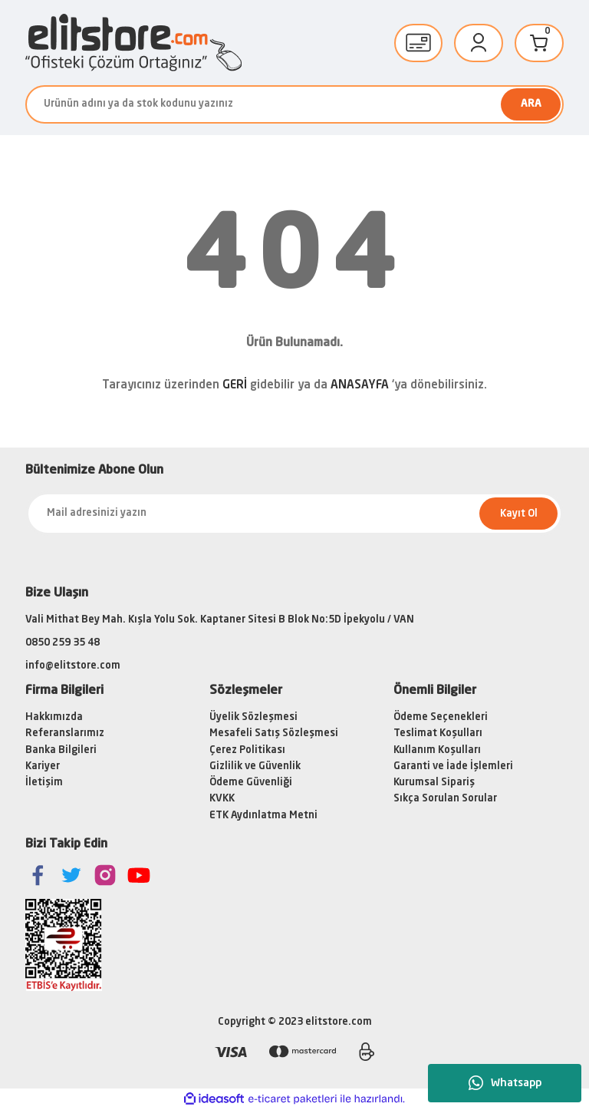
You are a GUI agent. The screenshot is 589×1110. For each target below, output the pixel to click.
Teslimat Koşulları (437, 733)
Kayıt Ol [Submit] (519, 514)
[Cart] (539, 43)
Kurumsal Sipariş (434, 783)
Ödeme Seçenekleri (440, 717)
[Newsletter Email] (294, 513)
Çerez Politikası (247, 750)
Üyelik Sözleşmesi (253, 717)
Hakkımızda (54, 717)
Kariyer (42, 766)
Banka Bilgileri (61, 750)
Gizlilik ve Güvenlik (255, 766)
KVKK (222, 799)
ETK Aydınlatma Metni (263, 816)
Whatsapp (505, 1083)
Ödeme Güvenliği (250, 783)
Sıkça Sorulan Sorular (445, 799)
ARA (531, 104)
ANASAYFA (360, 385)
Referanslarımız (64, 733)
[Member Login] (478, 43)
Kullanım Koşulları (437, 750)
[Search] (294, 104)
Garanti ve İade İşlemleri (453, 766)
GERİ (234, 385)
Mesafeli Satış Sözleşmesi (273, 733)
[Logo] (133, 42)
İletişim (44, 783)
